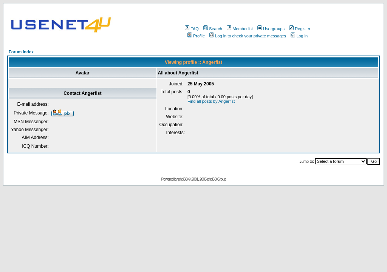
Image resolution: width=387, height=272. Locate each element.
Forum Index (21, 51)
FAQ (192, 28)
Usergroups (271, 28)
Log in (299, 36)
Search (212, 28)
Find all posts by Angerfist (211, 101)
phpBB (182, 179)
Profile (196, 36)
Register (299, 28)
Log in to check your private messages (247, 36)
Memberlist (240, 28)
